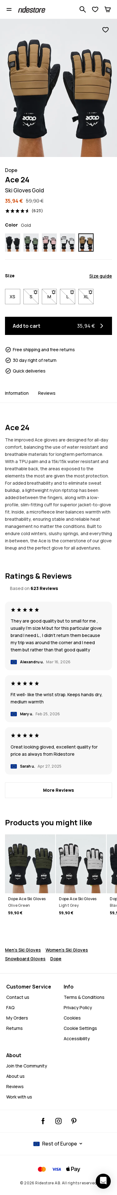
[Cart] (107, 9)
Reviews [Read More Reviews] (15, 1086)
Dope (55, 959)
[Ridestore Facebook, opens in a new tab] (43, 1121)
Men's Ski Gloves (23, 950)
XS (12, 297)
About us (15, 1076)
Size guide (100, 276)
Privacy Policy (78, 1007)
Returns (14, 1028)
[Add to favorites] (105, 30)
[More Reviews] (58, 790)
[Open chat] (103, 1181)
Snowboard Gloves (25, 959)
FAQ (10, 1007)
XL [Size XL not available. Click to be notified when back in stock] (89, 295)
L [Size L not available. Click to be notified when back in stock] (70, 295)
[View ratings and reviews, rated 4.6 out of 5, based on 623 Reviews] (24, 210)
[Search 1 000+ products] (82, 9)
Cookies (72, 1018)
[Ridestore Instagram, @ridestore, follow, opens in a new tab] (58, 1121)
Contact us (17, 997)
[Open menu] (9, 9)
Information (17, 393)
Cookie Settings (80, 1028)
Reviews (47, 393)
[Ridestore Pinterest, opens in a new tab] (73, 1121)
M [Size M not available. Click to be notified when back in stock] (52, 295)
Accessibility (77, 1038)
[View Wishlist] (95, 9)
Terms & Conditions (84, 997)
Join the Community (26, 1066)
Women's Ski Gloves (67, 950)
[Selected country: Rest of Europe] (58, 1143)
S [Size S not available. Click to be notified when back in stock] (34, 295)
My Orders (17, 1018)
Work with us (19, 1097)
